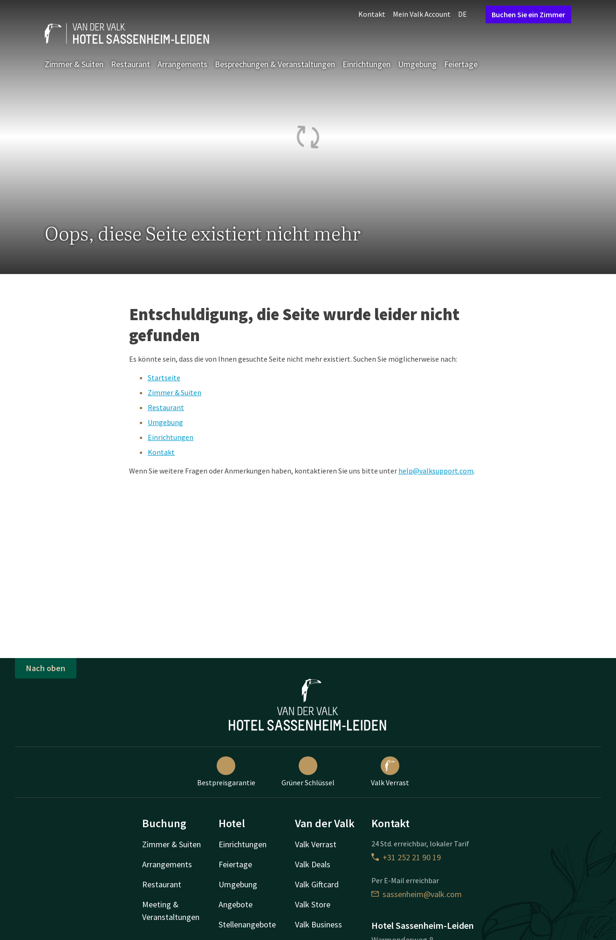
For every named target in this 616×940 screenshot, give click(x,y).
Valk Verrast (390, 771)
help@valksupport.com (435, 470)
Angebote (236, 904)
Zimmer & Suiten (74, 64)
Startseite (164, 377)
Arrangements (182, 64)
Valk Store (312, 904)
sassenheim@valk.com (416, 894)
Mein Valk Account (422, 14)
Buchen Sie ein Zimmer (528, 14)
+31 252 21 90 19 (406, 857)
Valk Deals (312, 864)
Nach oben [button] (45, 668)
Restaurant (130, 64)
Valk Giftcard (317, 884)
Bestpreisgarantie (226, 771)
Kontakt (371, 14)
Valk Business (318, 924)
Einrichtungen (366, 64)
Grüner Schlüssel (308, 771)
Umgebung (417, 64)
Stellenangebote (247, 924)
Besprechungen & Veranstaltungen (275, 64)
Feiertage (461, 64)
